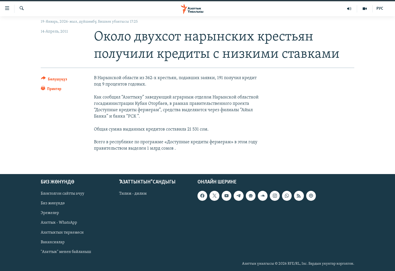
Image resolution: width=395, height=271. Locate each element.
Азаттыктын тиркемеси (62, 233)
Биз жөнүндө (53, 204)
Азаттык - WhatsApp (59, 223)
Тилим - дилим (133, 194)
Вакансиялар (53, 242)
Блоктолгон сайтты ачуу (62, 194)
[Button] (54, 80)
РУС (379, 9)
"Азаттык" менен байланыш (66, 252)
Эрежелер (50, 213)
